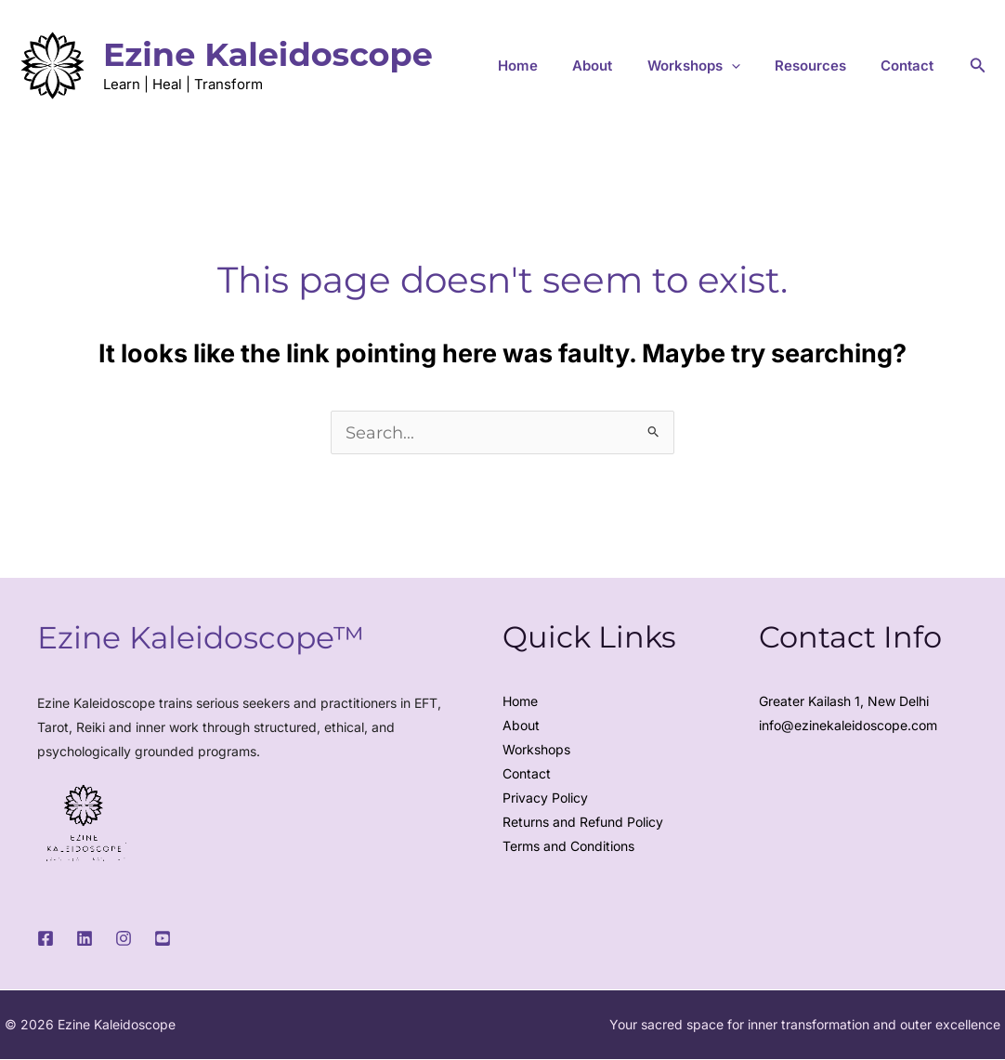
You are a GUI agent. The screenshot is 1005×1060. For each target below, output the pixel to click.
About (636, 65)
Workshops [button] (724, 65)
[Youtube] (162, 939)
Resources (829, 65)
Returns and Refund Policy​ (582, 823)
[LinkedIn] (84, 939)
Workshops (536, 750)
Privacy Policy (545, 798)
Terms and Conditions (568, 847)
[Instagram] (123, 939)
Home (574, 65)
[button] (762, 65)
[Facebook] (45, 939)
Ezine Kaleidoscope (268, 54)
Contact (913, 65)
